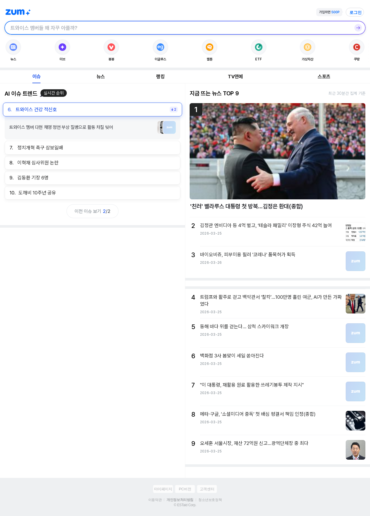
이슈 (36, 76)
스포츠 (324, 76)
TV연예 (235, 76)
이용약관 (155, 500)
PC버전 (185, 489)
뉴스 (101, 76)
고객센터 (207, 489)
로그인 (355, 12)
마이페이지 (163, 489)
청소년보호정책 (210, 500)
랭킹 (160, 76)
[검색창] (177, 27)
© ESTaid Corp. (185, 505)
